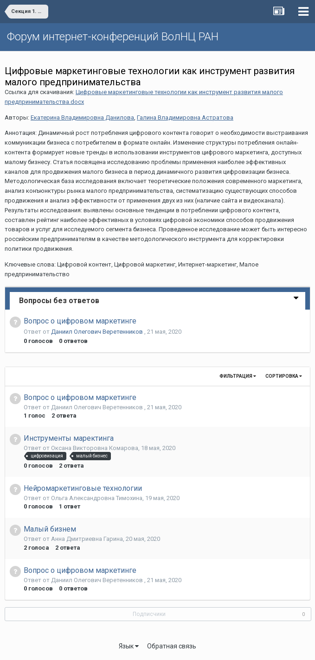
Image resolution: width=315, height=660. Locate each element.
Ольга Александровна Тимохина (96, 498)
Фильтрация (237, 376)
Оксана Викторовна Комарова (94, 447)
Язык (129, 646)
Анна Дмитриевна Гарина (87, 538)
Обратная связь (171, 646)
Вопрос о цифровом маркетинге (80, 321)
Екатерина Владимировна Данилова (82, 117)
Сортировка (283, 376)
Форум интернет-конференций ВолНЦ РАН (113, 36)
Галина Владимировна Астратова (185, 117)
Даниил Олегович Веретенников (97, 331)
